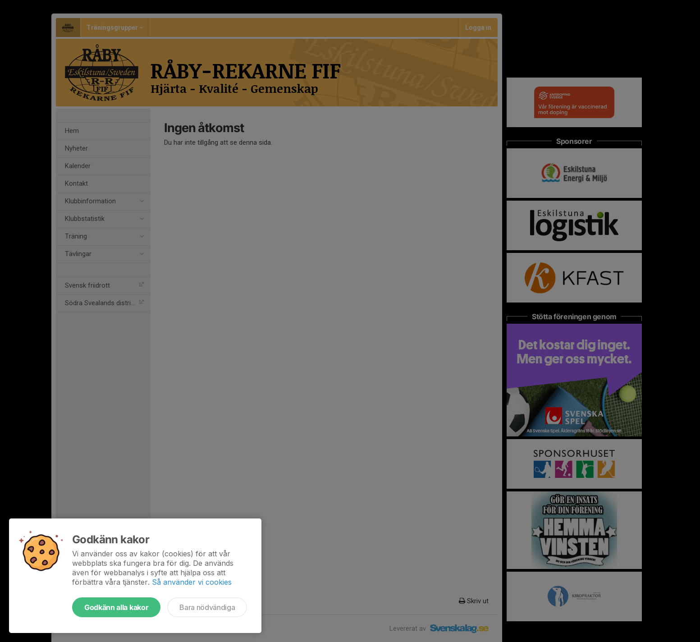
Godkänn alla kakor (116, 607)
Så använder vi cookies (192, 582)
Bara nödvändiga (207, 607)
